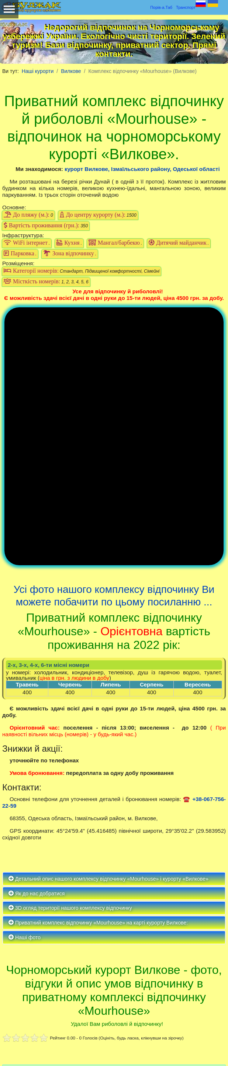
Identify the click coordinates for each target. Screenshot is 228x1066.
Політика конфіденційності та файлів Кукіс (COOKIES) (85, 1039)
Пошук (211, 976)
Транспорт (186, 7)
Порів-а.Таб (161, 7)
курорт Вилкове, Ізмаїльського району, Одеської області (142, 169)
